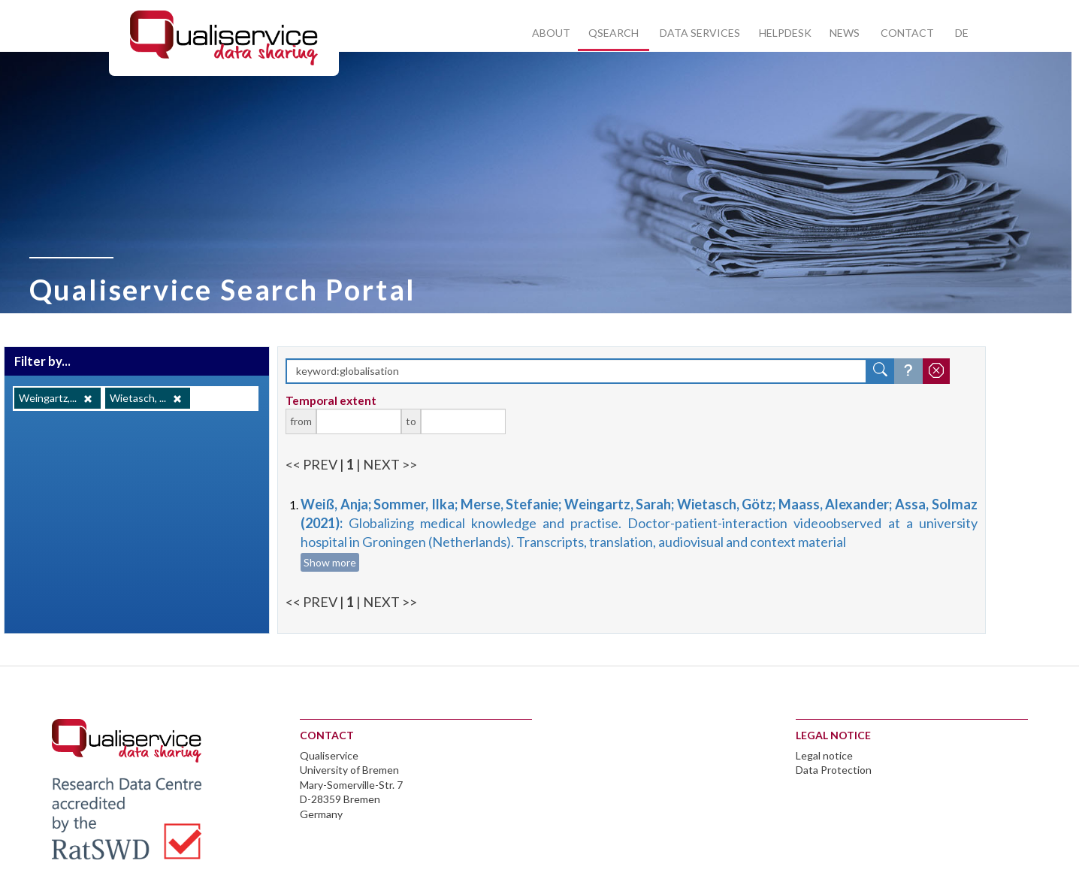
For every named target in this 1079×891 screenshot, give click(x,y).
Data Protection (834, 769)
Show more (330, 562)
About (551, 32)
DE (962, 32)
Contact (907, 32)
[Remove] (88, 399)
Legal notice (824, 755)
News (845, 32)
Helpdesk (785, 32)
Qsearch (613, 32)
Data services (700, 32)
